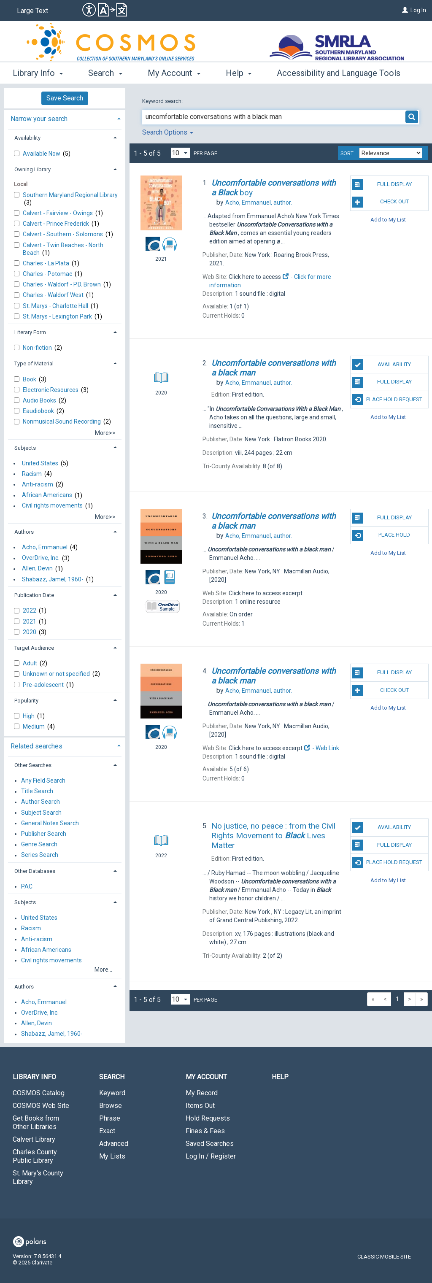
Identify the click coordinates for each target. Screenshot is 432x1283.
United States (40, 463)
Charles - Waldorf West (54, 295)
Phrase (109, 1118)
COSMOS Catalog (39, 1093)
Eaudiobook (39, 411)
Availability (381, 364)
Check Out (380, 202)
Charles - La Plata (46, 263)
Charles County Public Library (35, 1156)
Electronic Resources (51, 389)
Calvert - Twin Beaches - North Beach (63, 249)
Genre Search (39, 844)
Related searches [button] (36, 746)
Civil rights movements (52, 505)
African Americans (47, 495)
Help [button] (238, 73)
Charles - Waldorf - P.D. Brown (62, 284)
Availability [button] (27, 138)
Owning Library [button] (32, 169)
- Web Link (321, 748)
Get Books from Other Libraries (36, 1122)
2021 (30, 621)
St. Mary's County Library (38, 1177)
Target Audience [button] (34, 648)
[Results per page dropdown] (180, 153)
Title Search (37, 791)
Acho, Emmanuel (45, 547)
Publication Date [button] (34, 595)
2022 (30, 610)
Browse (110, 1106)
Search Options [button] (167, 132)
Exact (107, 1131)
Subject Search (41, 812)
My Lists (112, 1156)
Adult (30, 663)
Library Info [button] (38, 73)
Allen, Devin (37, 568)
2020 (30, 632)
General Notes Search (50, 823)
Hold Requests (208, 1118)
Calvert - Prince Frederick (56, 223)
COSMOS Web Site (41, 1106)
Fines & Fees (205, 1131)
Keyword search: (163, 101)
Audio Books (40, 400)
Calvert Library (34, 1139)
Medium (34, 726)
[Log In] (405, 10)
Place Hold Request (387, 399)
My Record (202, 1093)
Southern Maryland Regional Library (70, 195)
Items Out (200, 1106)
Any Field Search (43, 780)
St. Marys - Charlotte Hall (56, 306)
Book (30, 379)
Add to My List (388, 219)
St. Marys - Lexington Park (58, 316)
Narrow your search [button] (39, 119)
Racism (32, 473)
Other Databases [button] (34, 871)
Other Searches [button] (32, 765)
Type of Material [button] (34, 363)
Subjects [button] (25, 448)
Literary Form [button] (30, 332)
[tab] (64, 117)
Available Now (42, 153)
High (29, 716)
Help (280, 1077)
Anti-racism (37, 484)
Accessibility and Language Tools (338, 73)
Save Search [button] (64, 98)
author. (258, 202)
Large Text (32, 11)
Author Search (40, 802)
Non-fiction (38, 347)
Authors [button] (24, 532)
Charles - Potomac (48, 273)
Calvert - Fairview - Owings (58, 213)
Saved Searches (210, 1144)
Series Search (39, 855)
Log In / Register (211, 1156)
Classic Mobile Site (384, 1256)
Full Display (382, 184)
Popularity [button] (26, 700)
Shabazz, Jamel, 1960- (53, 579)
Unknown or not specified (57, 673)
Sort (347, 154)
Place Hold (381, 535)
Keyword (112, 1093)
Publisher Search (43, 833)
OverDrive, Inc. (40, 558)
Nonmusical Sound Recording (62, 421)
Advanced (113, 1144)
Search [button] (105, 73)
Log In (418, 10)
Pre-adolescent (44, 684)
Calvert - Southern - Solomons (63, 234)
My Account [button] (174, 73)
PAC (26, 886)
